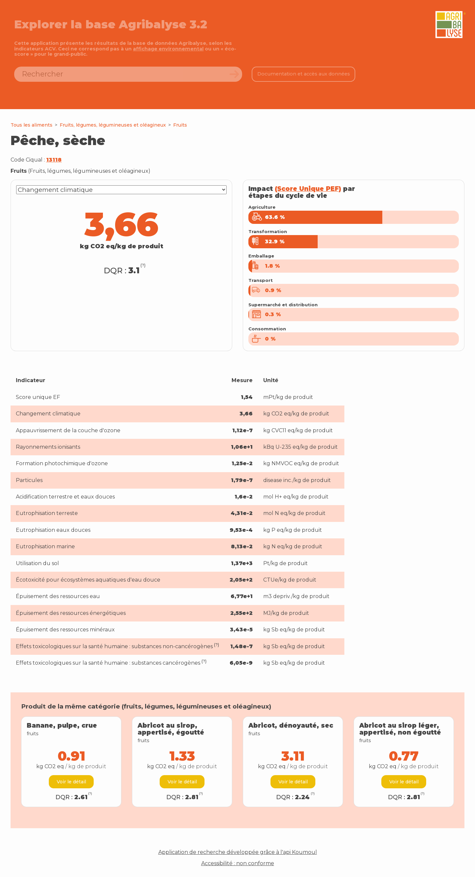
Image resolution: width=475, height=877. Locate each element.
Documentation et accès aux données (303, 74)
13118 (54, 160)
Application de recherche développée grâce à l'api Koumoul (237, 852)
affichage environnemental (168, 49)
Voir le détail (71, 782)
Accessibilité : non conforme (237, 863)
